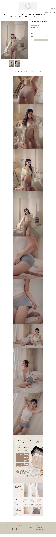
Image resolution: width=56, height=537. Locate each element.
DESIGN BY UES (37, 535)
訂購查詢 (8, 525)
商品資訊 (18, 71)
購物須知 (14, 525)
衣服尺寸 (26, 71)
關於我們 (20, 525)
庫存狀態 (36, 71)
